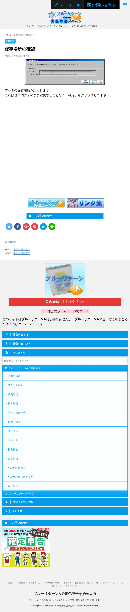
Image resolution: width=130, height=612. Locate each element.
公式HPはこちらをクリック (65, 301)
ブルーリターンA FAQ (20, 493)
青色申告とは (34, 583)
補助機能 (13, 449)
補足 (89, 583)
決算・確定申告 (17, 412)
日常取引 (13, 403)
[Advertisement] (31, 126)
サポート (13, 440)
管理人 (105, 583)
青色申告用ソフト (52, 583)
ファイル (13, 431)
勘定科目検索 (18, 467)
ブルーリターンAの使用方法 (24, 368)
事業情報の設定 (21, 249)
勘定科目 (13, 458)
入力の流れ (14, 376)
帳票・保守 (14, 422)
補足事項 (13, 486)
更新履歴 (21, 583)
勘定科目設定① (21, 253)
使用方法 (67, 583)
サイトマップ (71, 586)
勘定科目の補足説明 (21, 476)
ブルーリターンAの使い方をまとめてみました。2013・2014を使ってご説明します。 (65, 600)
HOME (10, 583)
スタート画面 (15, 385)
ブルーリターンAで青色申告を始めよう (65, 594)
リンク (115, 583)
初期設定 (12, 242)
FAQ (97, 583)
